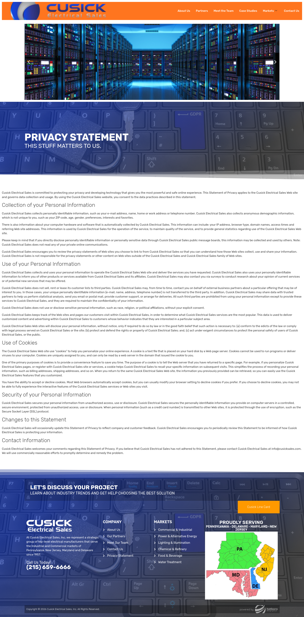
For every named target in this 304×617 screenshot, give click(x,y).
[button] (28, 62)
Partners (202, 11)
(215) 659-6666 (48, 567)
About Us (183, 11)
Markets (270, 11)
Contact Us (291, 11)
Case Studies (248, 11)
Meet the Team (223, 11)
